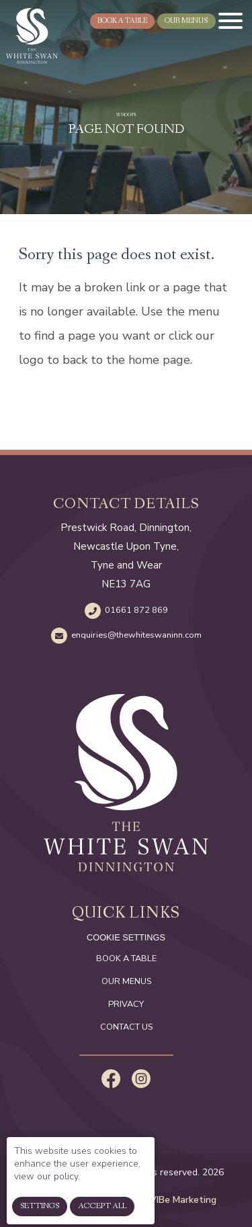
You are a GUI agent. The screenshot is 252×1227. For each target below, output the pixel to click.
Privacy (126, 1004)
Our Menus (126, 981)
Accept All (102, 1214)
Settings (39, 1214)
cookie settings (126, 937)
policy (66, 1183)
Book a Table (126, 958)
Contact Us (126, 1027)
